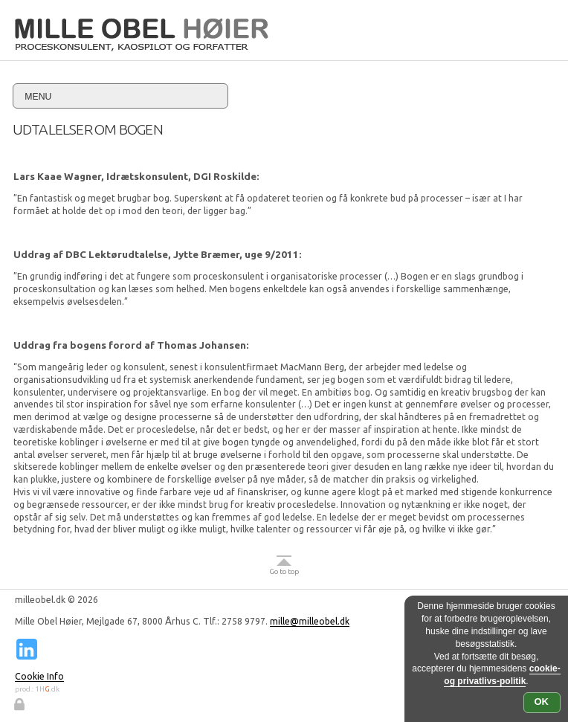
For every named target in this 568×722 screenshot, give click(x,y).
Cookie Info (39, 676)
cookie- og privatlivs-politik (502, 674)
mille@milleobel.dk (309, 621)
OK (542, 701)
